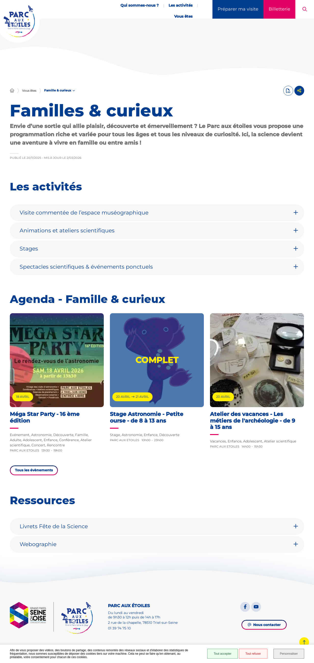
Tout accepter (222, 653)
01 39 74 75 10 (119, 628)
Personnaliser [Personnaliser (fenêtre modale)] (289, 653)
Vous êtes (29, 90)
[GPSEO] (32, 617)
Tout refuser (253, 653)
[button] (304, 9)
